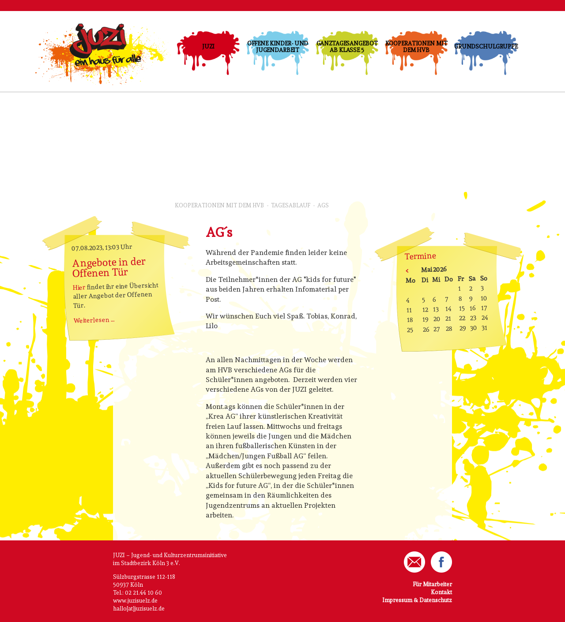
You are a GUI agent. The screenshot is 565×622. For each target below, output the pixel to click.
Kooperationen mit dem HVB (416, 46)
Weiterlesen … (94, 319)
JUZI (208, 46)
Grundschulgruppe (485, 46)
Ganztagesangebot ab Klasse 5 (347, 46)
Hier (79, 287)
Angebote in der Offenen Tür (109, 267)
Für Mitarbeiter (432, 584)
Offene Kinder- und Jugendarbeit (278, 46)
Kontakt (441, 592)
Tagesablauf (290, 205)
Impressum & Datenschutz (417, 600)
